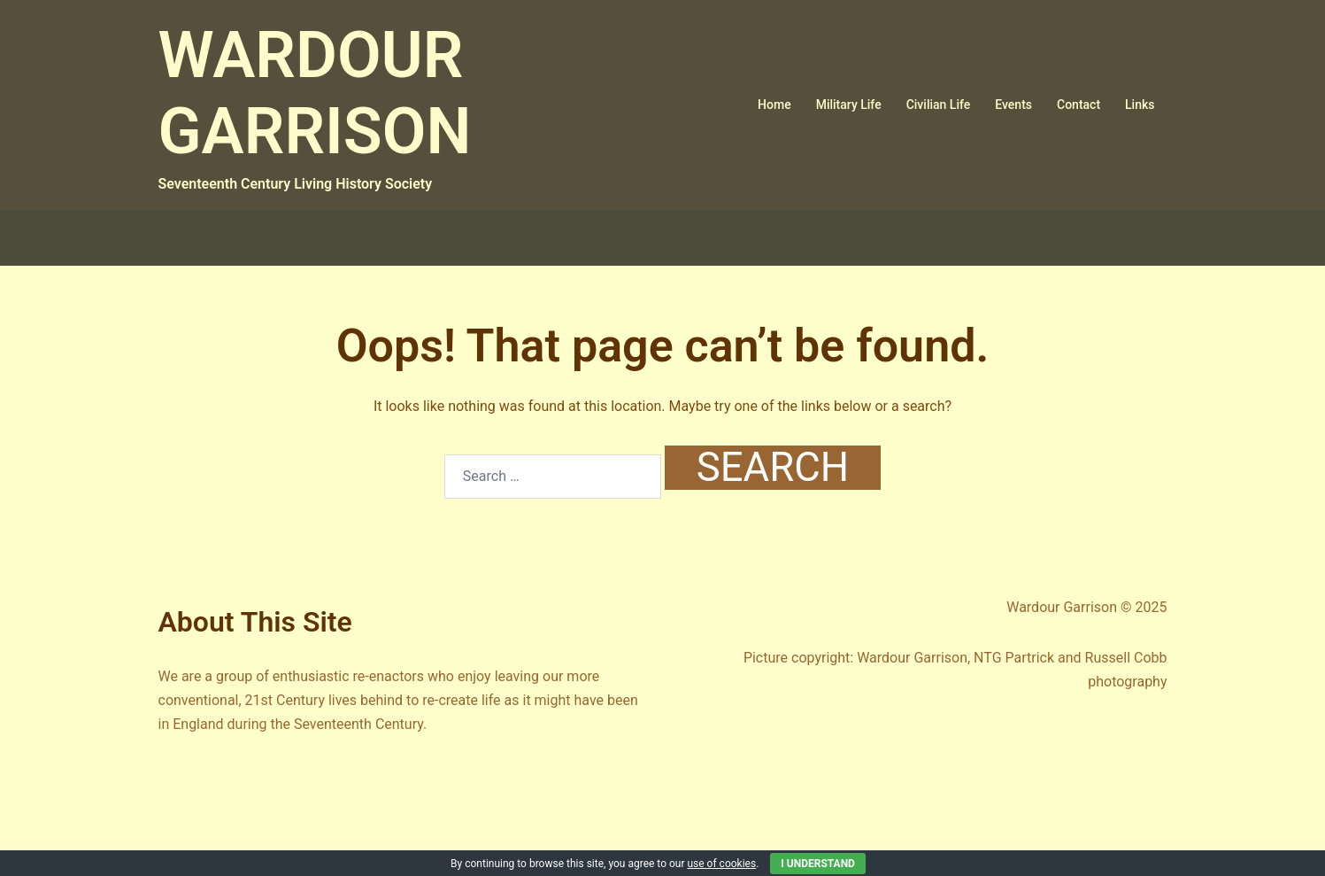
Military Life (849, 104)
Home (774, 104)
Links (1139, 104)
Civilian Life (938, 104)
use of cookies (721, 863)
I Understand (818, 863)
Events (1013, 104)
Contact (1078, 104)
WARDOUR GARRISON (315, 93)
